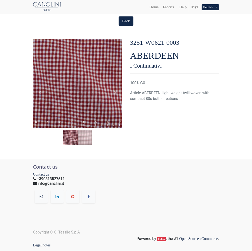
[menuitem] (154, 7)
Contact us (41, 174)
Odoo (161, 239)
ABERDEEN (154, 56)
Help (182, 7)
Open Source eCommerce (198, 239)
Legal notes (42, 245)
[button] (126, 21)
